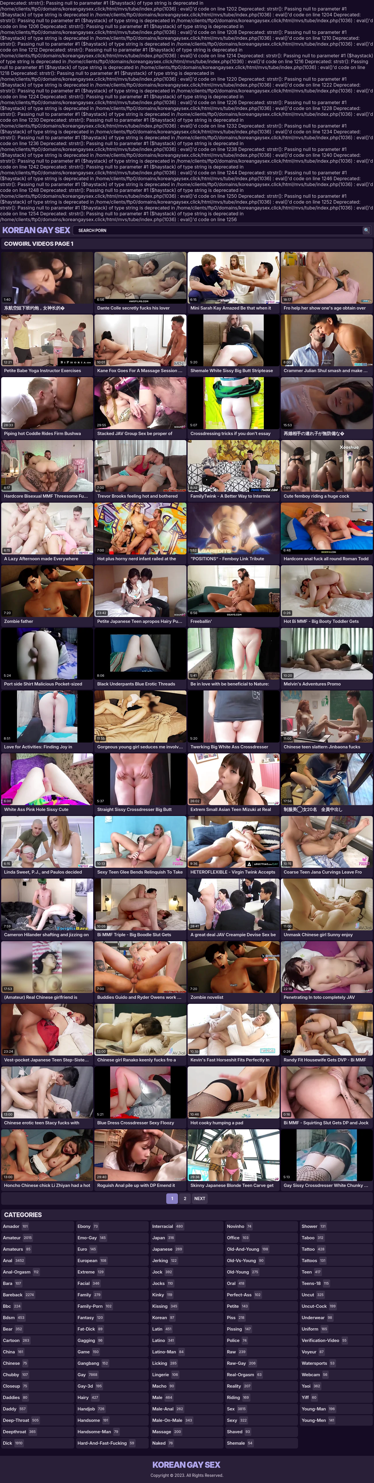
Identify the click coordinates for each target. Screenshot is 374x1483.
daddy (15, 1409)
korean (164, 1318)
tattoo (314, 1249)
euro (88, 1249)
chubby (16, 1375)
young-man (319, 1409)
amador (16, 1226)
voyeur (313, 1352)
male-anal (168, 1409)
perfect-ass (244, 1295)
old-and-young (248, 1249)
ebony (88, 1226)
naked (163, 1443)
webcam (315, 1375)
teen (312, 1272)
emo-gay (92, 1238)
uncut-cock (319, 1306)
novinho (240, 1226)
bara (12, 1283)
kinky (163, 1295)
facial (89, 1283)
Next (199, 1198)
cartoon (17, 1340)
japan (163, 1238)
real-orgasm (245, 1375)
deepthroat (20, 1432)
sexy (237, 1420)
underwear (317, 1318)
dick (13, 1443)
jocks (163, 1283)
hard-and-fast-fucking (107, 1443)
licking (165, 1363)
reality (239, 1386)
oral (236, 1283)
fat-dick (91, 1329)
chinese (15, 1363)
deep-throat (21, 1420)
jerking (165, 1261)
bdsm (14, 1318)
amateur (18, 1238)
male (163, 1397)
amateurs (17, 1249)
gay (88, 1375)
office (238, 1238)
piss (236, 1318)
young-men (318, 1420)
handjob (92, 1409)
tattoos (314, 1261)
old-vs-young (246, 1261)
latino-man (168, 1352)
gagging (91, 1340)
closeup (16, 1386)
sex (237, 1409)
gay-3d (90, 1386)
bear (13, 1329)
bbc (12, 1306)
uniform (315, 1329)
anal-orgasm (21, 1272)
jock (162, 1272)
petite (238, 1306)
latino (163, 1340)
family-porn (95, 1306)
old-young (243, 1272)
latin (162, 1329)
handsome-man (99, 1432)
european (93, 1261)
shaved (239, 1432)
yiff (310, 1397)
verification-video (325, 1340)
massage (167, 1432)
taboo (313, 1238)
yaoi (311, 1386)
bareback (19, 1295)
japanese (167, 1249)
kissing (165, 1306)
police (237, 1340)
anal (14, 1261)
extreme (91, 1272)
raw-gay (242, 1363)
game (89, 1352)
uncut (313, 1295)
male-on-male (172, 1420)
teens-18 (316, 1283)
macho (163, 1386)
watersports (319, 1363)
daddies (16, 1397)
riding (238, 1397)
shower (314, 1226)
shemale (240, 1443)
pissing (239, 1329)
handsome (94, 1420)
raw (237, 1352)
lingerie (165, 1375)
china (14, 1352)
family (90, 1295)
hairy (89, 1397)
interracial (168, 1226)
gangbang (93, 1363)
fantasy (91, 1318)
